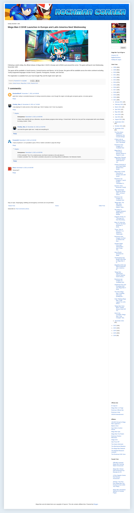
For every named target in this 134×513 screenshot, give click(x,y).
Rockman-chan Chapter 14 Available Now (119, 146)
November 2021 (119, 128)
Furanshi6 (16, 140)
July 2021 (118, 117)
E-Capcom (114, 405)
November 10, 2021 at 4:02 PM (36, 127)
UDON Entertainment (117, 414)
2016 (115, 87)
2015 (115, 85)
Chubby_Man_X (17, 104)
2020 (115, 97)
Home (57, 205)
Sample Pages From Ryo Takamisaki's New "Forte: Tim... (118, 246)
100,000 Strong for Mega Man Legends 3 (118, 422)
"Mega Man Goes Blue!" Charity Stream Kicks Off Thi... (120, 308)
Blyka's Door (115, 426)
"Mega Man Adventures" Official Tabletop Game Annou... (119, 274)
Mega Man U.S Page (117, 408)
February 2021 (119, 104)
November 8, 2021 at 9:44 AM (27, 140)
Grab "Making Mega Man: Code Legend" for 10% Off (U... (120, 301)
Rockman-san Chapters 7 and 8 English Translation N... (120, 181)
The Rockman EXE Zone (118, 454)
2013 (115, 80)
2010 (115, 72)
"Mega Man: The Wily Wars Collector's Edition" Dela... (119, 205)
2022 (115, 325)
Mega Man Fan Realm (117, 434)
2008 (115, 67)
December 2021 (119, 321)
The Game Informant (117, 444)
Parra (14, 167)
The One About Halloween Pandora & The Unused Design (119, 134)
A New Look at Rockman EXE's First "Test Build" (119, 141)
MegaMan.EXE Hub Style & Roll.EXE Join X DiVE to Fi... (120, 267)
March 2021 (118, 107)
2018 (115, 92)
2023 (115, 328)
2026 (115, 335)
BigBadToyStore (116, 57)
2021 (115, 100)
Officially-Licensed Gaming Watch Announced (118, 464)
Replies (17, 113)
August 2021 (118, 119)
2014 (115, 82)
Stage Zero (114, 439)
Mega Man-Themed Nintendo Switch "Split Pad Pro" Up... (120, 160)
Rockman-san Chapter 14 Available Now (119, 280)
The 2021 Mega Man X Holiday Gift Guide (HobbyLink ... (119, 294)
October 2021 (119, 126)
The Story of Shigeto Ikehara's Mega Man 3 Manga (120, 212)
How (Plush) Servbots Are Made (118, 254)
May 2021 (118, 112)
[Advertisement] (118, 369)
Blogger (96, 504)
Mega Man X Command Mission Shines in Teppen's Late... (120, 153)
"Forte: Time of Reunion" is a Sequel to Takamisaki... (119, 232)
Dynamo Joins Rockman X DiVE (120, 186)
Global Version (16, 83)
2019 (115, 94)
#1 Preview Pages (119, 491)
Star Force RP (115, 442)
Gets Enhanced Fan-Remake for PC (119, 470)
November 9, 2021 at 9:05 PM (33, 116)
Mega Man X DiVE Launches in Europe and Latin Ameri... (120, 174)
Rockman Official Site (117, 410)
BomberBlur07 (17, 93)
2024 (115, 330)
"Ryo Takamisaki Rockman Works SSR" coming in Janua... (119, 192)
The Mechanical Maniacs (118, 446)
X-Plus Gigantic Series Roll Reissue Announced (119, 477)
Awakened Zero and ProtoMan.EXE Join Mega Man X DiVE (120, 287)
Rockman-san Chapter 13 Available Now (119, 198)
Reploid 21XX (34, 83)
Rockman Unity (115, 412)
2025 (115, 333)
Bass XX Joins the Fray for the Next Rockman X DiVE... (120, 225)
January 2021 (119, 102)
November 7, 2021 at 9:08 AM (30, 93)
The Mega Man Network (118, 448)
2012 (115, 77)
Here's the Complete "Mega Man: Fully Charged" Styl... (119, 315)
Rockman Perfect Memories (116, 436)
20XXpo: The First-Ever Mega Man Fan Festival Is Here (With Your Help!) (119, 484)
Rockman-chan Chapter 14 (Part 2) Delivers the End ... (119, 239)
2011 (115, 75)
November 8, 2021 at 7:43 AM (31, 104)
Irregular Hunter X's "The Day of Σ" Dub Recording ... (120, 218)
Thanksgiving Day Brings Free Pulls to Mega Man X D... (120, 260)
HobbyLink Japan (116, 59)
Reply (14, 98)
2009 (115, 70)
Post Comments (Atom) (22, 208)
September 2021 (119, 122)
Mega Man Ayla (115, 431)
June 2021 (118, 114)
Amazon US (114, 55)
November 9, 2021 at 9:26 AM (24, 167)
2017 (115, 89)
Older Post (102, 205)
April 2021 (118, 109)
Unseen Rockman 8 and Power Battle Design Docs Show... (120, 167)
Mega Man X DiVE (25, 83)
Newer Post (11, 205)
